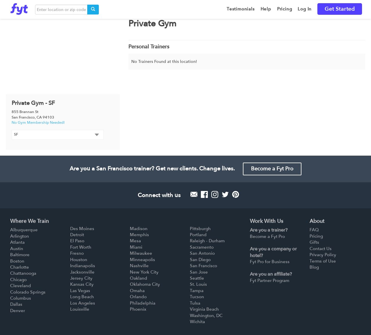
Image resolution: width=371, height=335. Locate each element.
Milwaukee (141, 253)
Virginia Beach (204, 309)
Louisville (79, 309)
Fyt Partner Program (269, 280)
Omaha (137, 291)
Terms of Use (323, 261)
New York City (144, 272)
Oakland (138, 278)
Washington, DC (206, 315)
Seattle (197, 278)
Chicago (18, 280)
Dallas (16, 304)
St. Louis (198, 284)
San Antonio (202, 253)
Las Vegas (80, 291)
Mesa (135, 241)
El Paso (77, 241)
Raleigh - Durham (207, 241)
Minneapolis (142, 260)
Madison (139, 229)
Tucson (197, 297)
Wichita (197, 322)
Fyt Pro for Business (270, 262)
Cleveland (20, 286)
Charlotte (19, 267)
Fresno (77, 253)
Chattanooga (23, 273)
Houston (78, 260)
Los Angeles (82, 303)
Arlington (19, 236)
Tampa (196, 291)
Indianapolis (82, 266)
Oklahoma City (145, 284)
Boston (17, 261)
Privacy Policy (323, 255)
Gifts (314, 242)
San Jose (199, 272)
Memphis (139, 235)
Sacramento (202, 247)
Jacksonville (82, 272)
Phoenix (138, 309)
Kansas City (82, 284)
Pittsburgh (200, 229)
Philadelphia (142, 303)
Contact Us (321, 249)
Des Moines (82, 229)
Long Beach (82, 297)
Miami (136, 247)
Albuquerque (24, 230)
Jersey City (81, 278)
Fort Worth (80, 247)
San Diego (200, 260)
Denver (17, 311)
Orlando (138, 297)
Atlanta (17, 242)
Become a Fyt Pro (272, 168)
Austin (16, 249)
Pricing (316, 236)
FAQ (314, 230)
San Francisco (203, 266)
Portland (198, 235)
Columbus (20, 298)
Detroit (77, 235)
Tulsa (195, 303)
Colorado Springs (28, 292)
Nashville (139, 266)
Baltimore (20, 255)
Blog (314, 267)
